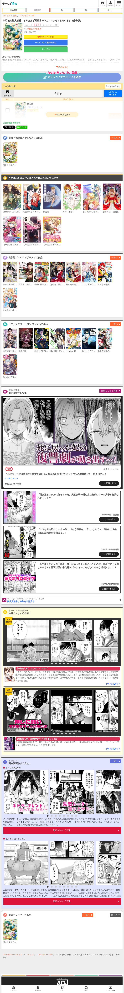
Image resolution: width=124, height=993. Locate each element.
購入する (113, 93)
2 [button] (52, 663)
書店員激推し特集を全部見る (64, 600)
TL (62, 10)
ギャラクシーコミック (12, 954)
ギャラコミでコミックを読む (62, 76)
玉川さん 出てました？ (16, 839)
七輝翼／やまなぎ (34, 29)
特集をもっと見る (109, 390)
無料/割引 (38, 10)
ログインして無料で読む (45, 42)
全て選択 (7, 96)
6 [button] (68, 663)
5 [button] (64, 663)
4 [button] (60, 663)
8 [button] (76, 663)
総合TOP (13, 10)
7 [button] (72, 663)
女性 (15, 16)
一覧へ (114, 138)
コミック (6, 16)
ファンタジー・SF (27, 16)
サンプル (46, 49)
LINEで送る (21, 127)
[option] (27, 641)
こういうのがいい (13, 768)
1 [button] (48, 663)
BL (86, 10)
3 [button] (56, 663)
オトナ (110, 10)
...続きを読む (115, 896)
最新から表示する (113, 86)
